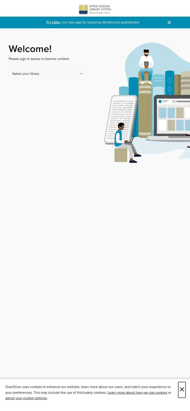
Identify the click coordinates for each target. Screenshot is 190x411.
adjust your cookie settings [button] (26, 398)
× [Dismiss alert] (169, 22)
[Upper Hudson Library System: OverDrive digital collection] (95, 9)
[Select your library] (47, 73)
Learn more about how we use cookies (137, 392)
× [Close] (182, 390)
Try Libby (53, 22)
